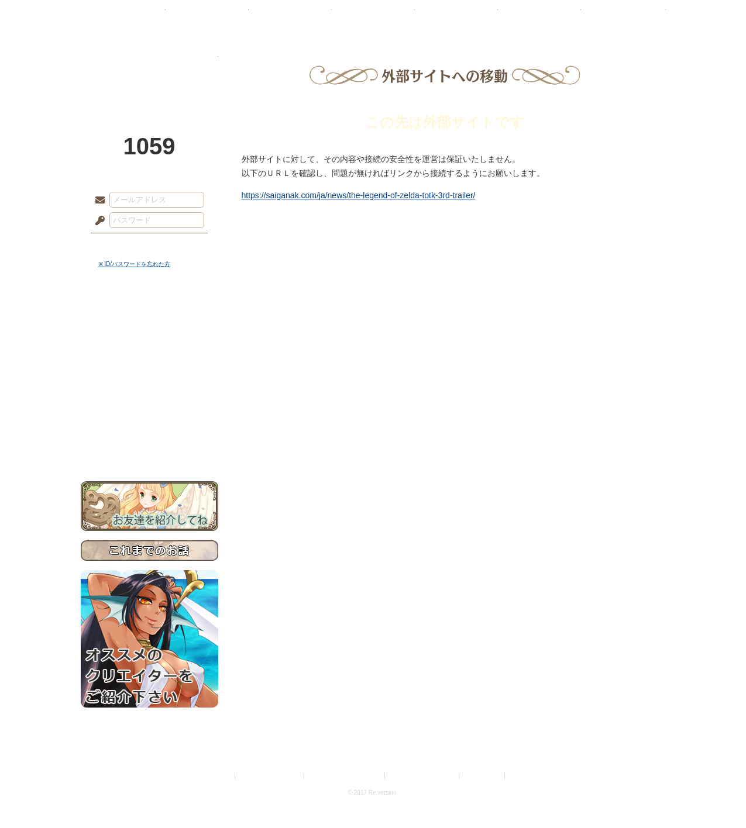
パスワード (97, 221)
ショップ (539, 14)
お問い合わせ (149, 444)
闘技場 (623, 14)
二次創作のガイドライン (422, 775)
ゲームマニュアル (149, 360)
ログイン (121, 245)
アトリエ (373, 14)
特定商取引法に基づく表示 (345, 775)
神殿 (207, 14)
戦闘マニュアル (149, 406)
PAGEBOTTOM (716, 795)
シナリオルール (149, 377)
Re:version (525, 775)
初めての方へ (149, 424)
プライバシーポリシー (270, 775)
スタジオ (456, 14)
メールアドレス (97, 200)
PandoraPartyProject (149, 64)
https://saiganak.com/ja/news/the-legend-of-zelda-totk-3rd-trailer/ (359, 195)
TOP (123, 14)
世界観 (149, 319)
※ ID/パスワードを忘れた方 (134, 264)
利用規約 (219, 775)
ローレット (290, 14)
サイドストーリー (149, 339)
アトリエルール (149, 392)
